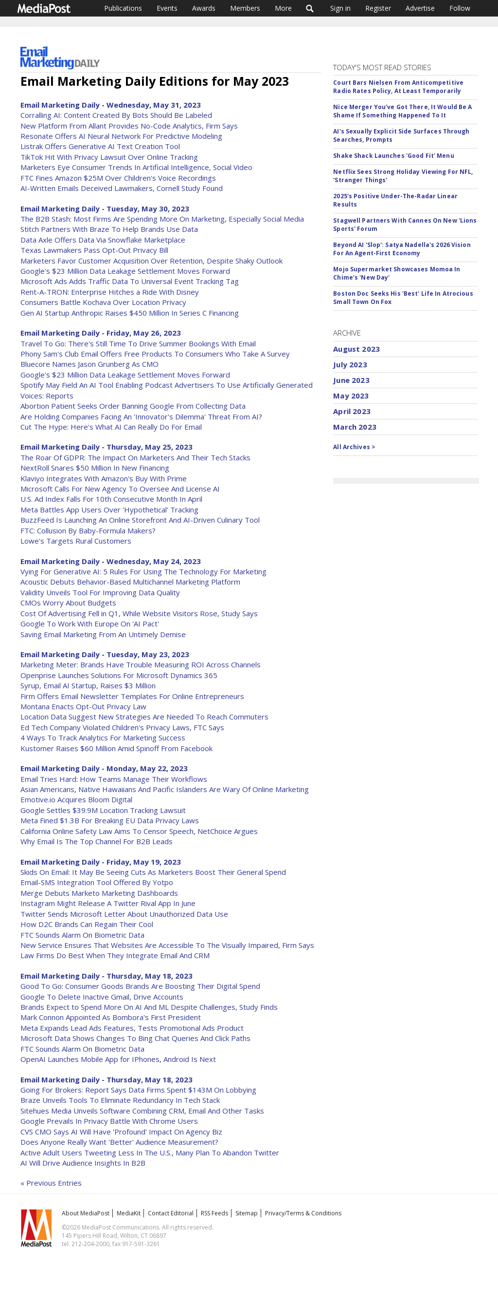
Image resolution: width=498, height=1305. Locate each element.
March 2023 (354, 427)
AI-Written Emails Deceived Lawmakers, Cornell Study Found (121, 188)
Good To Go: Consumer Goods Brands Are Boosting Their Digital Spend (140, 986)
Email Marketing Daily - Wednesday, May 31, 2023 (110, 105)
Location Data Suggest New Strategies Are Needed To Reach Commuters (144, 716)
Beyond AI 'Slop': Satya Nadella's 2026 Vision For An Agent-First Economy (401, 249)
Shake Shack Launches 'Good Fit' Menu (393, 155)
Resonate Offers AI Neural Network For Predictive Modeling (121, 136)
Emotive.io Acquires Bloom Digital (76, 799)
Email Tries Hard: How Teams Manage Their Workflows (113, 779)
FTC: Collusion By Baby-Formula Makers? (88, 530)
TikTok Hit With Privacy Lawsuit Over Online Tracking (109, 157)
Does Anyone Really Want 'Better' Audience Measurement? (119, 1142)
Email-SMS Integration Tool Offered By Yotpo (96, 882)
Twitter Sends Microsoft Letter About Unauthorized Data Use (124, 914)
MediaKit (129, 1213)
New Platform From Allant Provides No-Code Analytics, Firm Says (129, 126)
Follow (459, 8)
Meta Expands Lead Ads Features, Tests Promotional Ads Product (132, 1028)
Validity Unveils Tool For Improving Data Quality (100, 592)
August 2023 (356, 349)
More (283, 8)
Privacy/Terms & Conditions (303, 1213)
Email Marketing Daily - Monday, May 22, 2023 (104, 768)
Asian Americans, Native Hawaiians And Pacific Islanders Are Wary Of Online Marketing (164, 789)
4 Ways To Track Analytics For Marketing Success (102, 737)
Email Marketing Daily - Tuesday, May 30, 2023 (104, 208)
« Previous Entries (51, 1183)
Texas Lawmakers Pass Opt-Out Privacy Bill (94, 250)
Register (378, 8)
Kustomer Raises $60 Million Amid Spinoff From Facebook (116, 748)
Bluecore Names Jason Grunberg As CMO (89, 364)
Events (167, 8)
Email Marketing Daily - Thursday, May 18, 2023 (106, 976)
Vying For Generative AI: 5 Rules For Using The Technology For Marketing (143, 571)
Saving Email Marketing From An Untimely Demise (103, 634)
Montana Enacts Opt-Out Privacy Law (83, 706)
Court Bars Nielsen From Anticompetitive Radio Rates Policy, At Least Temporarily (398, 86)
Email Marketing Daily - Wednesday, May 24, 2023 (110, 561)
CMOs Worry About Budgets (68, 602)
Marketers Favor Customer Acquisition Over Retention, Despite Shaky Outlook (151, 260)
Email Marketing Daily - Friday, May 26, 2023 (100, 333)
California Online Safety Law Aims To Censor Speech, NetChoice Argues (139, 831)
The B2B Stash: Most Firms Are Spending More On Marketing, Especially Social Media (162, 219)
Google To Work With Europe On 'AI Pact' (89, 623)
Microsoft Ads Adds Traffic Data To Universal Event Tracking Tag (129, 281)
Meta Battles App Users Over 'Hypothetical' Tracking (109, 509)
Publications (123, 8)
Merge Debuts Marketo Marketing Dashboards (99, 893)
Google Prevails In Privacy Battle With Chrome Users (109, 1121)
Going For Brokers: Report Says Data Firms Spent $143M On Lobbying (138, 1090)
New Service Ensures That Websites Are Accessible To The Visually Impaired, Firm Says (167, 945)
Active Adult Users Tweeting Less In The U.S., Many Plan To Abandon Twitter (149, 1152)
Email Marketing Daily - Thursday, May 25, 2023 (106, 447)
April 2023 (352, 411)
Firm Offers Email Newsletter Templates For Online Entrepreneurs (132, 696)
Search (310, 8)
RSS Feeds (214, 1213)
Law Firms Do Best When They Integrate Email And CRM (115, 955)
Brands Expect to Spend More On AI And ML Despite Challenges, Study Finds (149, 1007)
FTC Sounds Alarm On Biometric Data (82, 935)
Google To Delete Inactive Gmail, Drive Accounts (101, 997)
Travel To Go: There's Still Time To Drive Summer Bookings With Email (138, 343)
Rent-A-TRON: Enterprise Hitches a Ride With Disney (109, 292)
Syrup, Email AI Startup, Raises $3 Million (88, 685)
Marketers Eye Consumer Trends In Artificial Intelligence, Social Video (136, 167)
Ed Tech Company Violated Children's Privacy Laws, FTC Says (122, 727)
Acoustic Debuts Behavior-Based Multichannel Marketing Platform (130, 581)
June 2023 (351, 380)
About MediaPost (85, 1213)
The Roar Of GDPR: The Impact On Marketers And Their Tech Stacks (135, 457)
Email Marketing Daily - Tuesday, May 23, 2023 (104, 654)
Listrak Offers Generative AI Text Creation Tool (100, 146)
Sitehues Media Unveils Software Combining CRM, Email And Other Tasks (142, 1111)
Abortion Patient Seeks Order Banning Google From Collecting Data (133, 406)
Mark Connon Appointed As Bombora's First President (110, 1017)
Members (245, 8)
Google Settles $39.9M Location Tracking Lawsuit (103, 810)
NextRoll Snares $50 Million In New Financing (94, 468)
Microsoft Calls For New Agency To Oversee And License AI (120, 488)
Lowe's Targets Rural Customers (75, 541)
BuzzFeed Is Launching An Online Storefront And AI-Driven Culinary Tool (140, 520)
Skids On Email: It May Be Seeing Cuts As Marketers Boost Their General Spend (153, 872)
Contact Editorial (171, 1213)
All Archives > (354, 447)
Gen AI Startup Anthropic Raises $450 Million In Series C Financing (129, 313)
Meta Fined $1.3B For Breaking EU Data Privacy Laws (109, 820)
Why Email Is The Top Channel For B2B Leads (96, 841)
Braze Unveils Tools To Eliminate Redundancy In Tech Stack (120, 1100)
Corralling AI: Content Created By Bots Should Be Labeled (116, 115)
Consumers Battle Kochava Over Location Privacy (103, 302)
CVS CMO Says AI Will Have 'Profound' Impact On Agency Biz (121, 1131)
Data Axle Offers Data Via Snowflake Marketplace (102, 240)
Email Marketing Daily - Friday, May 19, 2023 (100, 862)
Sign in (340, 8)
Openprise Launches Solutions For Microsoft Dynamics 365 (118, 675)
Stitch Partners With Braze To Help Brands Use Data (109, 229)
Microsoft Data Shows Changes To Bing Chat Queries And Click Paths (135, 1038)
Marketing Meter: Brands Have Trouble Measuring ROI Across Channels (140, 664)
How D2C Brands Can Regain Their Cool (86, 924)
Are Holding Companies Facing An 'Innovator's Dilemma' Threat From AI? (141, 416)
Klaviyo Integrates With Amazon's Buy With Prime (103, 478)
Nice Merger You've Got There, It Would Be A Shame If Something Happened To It (402, 111)
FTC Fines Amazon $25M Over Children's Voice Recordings (118, 178)
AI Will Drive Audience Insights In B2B (82, 1163)
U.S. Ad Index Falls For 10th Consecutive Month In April (111, 499)
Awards (203, 8)
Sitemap (246, 1213)
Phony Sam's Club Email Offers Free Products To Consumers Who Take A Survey (155, 354)
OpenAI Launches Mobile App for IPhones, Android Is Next (118, 1059)
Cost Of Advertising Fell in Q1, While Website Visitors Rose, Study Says (139, 613)
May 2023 (351, 395)
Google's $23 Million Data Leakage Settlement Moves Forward (125, 271)
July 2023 (350, 364)
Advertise (420, 8)
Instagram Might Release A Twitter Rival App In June (108, 903)
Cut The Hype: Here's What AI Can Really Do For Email (111, 427)
